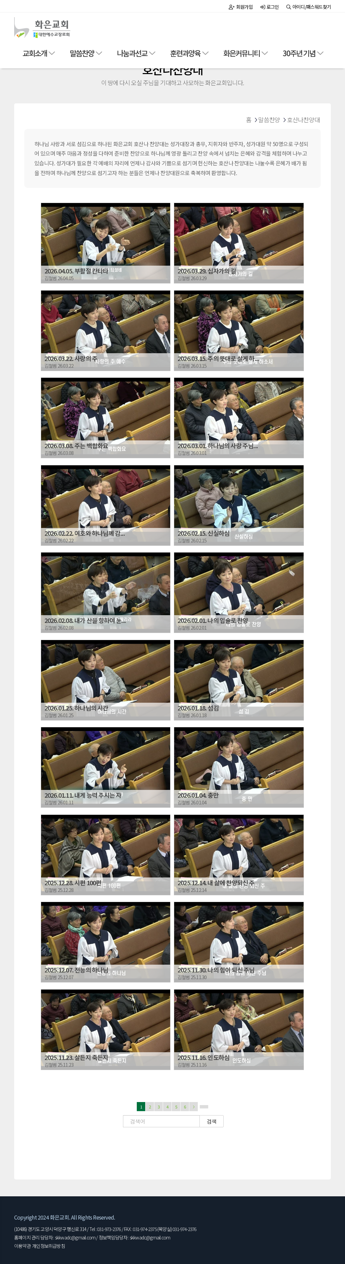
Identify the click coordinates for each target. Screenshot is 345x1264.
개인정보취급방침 (48, 1245)
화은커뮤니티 (241, 52)
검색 (212, 1121)
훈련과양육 (185, 52)
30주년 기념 (299, 52)
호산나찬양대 (303, 119)
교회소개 (35, 52)
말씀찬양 (82, 52)
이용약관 (22, 1245)
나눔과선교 (132, 52)
